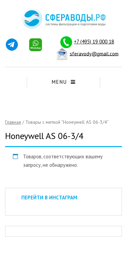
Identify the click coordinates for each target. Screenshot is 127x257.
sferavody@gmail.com (94, 53)
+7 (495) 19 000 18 (94, 41)
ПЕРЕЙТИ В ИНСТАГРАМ (49, 197)
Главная (13, 122)
